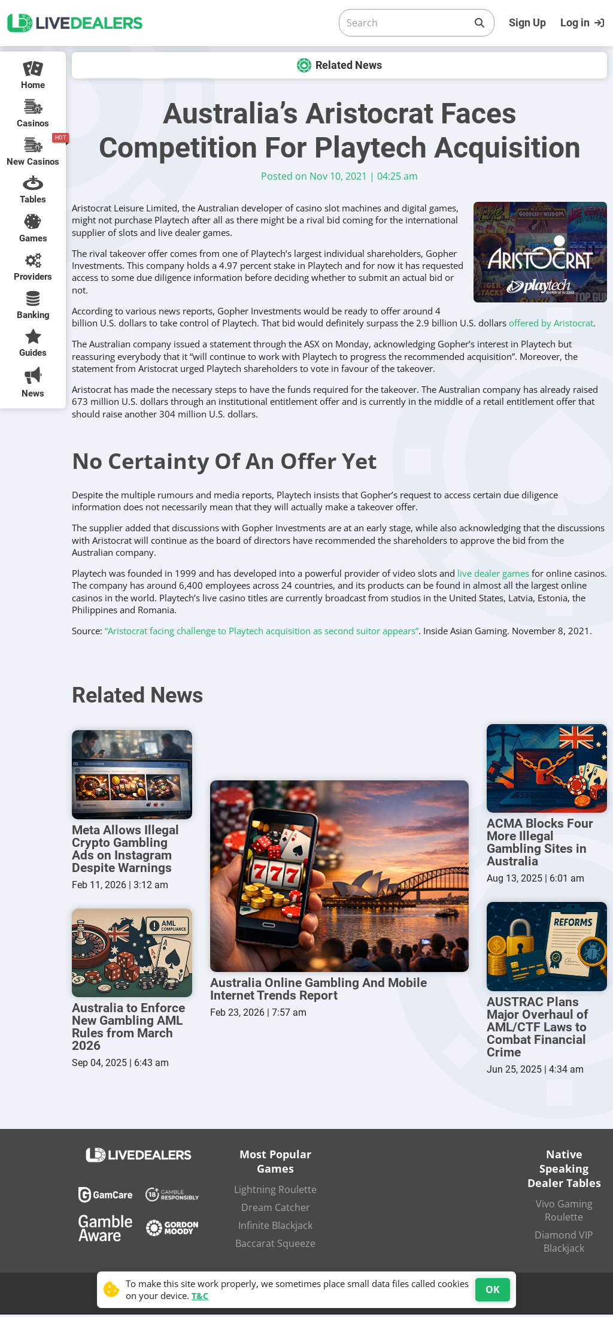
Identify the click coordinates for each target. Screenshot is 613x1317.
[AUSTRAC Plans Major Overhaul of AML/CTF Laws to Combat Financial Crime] (547, 948)
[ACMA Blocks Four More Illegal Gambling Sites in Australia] (547, 769)
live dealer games (493, 573)
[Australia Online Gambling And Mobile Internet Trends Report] (339, 877)
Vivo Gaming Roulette (564, 1213)
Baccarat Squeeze (275, 1245)
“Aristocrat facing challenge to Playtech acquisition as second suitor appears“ (261, 631)
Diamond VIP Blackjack (564, 1244)
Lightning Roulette (275, 1191)
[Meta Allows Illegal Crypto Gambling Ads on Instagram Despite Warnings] (132, 775)
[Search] (407, 23)
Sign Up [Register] (527, 22)
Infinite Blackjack (275, 1227)
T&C (200, 1295)
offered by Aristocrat (551, 323)
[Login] (583, 23)
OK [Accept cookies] (492, 1289)
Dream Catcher (275, 1209)
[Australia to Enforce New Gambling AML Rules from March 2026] (132, 955)
